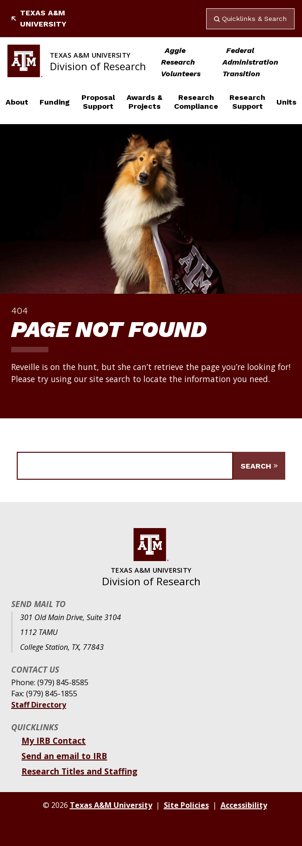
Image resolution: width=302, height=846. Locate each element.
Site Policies (186, 805)
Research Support (247, 102)
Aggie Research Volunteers (181, 62)
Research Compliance (196, 102)
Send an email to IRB (64, 755)
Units (286, 102)
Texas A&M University (39, 18)
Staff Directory (38, 705)
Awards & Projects (144, 102)
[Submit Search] (259, 466)
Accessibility (244, 805)
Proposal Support (98, 102)
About (17, 102)
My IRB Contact (53, 740)
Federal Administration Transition (250, 62)
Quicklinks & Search (250, 18)
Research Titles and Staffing (79, 771)
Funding (55, 102)
